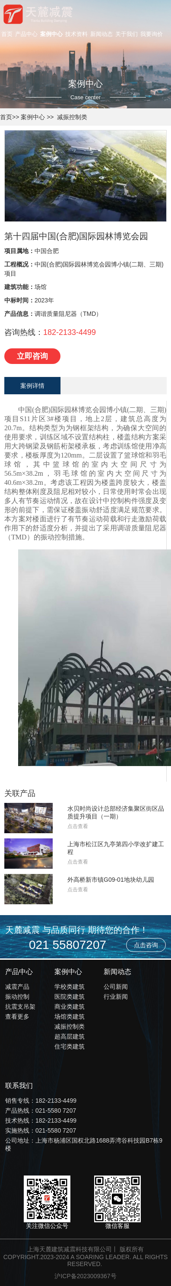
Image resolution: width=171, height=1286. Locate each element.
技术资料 (76, 34)
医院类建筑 (69, 996)
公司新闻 (116, 986)
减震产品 (17, 986)
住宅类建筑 (69, 1046)
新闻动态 (101, 34)
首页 (7, 34)
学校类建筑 (69, 986)
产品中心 (26, 34)
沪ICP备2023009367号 (85, 1276)
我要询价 (151, 34)
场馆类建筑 (69, 1016)
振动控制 (17, 996)
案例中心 (51, 34)
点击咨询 (146, 945)
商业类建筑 (69, 1006)
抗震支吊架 (20, 1006)
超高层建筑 (69, 1036)
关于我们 (126, 34)
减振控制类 (72, 117)
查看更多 (17, 1016)
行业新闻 (116, 996)
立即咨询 (32, 356)
